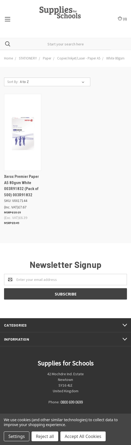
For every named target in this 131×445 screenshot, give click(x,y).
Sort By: (12, 81)
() (122, 18)
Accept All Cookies (83, 436)
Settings (16, 436)
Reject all (45, 436)
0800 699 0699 (71, 402)
